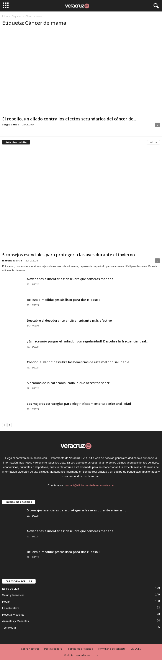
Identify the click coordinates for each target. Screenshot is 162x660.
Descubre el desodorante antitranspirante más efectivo (69, 320)
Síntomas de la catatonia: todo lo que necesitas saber (68, 383)
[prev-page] (4, 424)
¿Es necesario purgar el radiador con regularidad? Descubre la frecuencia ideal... (88, 341)
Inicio (5, 16)
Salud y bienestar (13, 595)
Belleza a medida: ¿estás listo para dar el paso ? (63, 300)
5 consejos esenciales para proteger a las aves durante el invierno (68, 255)
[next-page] (9, 424)
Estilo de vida (10, 588)
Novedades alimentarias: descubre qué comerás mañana (70, 279)
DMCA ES (136, 648)
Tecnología (9, 627)
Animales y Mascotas (15, 621)
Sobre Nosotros (30, 648)
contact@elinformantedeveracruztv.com (89, 485)
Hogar (6, 601)
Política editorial (53, 648)
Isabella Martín (12, 260)
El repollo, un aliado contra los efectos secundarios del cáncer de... (69, 119)
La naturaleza (10, 608)
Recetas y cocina (13, 614)
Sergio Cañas (10, 124)
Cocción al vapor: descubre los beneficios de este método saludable (78, 362)
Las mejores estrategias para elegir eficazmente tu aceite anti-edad (79, 404)
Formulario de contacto (112, 648)
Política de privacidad (80, 648)
